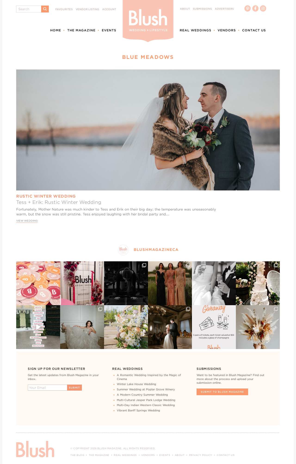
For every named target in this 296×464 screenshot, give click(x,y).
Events (109, 30)
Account (109, 9)
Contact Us (254, 30)
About (185, 8)
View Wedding (27, 220)
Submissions (202, 8)
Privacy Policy (200, 455)
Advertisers (224, 8)
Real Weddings (195, 30)
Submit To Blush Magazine (222, 391)
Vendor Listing (87, 9)
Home (55, 30)
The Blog (77, 455)
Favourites (64, 9)
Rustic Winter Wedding (46, 196)
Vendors (227, 30)
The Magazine (81, 30)
